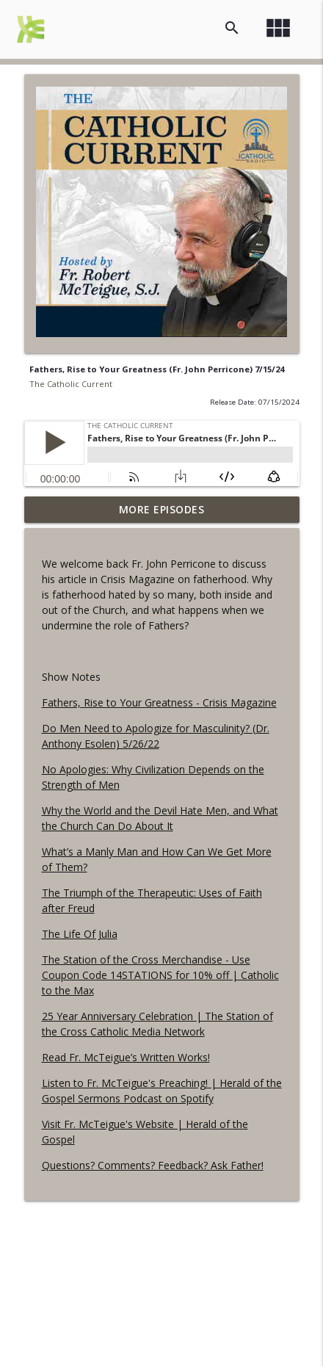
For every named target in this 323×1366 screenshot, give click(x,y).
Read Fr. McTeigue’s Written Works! (126, 1057)
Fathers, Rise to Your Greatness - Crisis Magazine (159, 702)
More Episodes (162, 509)
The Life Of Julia (79, 934)
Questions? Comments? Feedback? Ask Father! (153, 1165)
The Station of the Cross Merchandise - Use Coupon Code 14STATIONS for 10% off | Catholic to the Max (160, 975)
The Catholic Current (70, 383)
